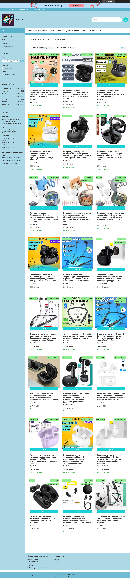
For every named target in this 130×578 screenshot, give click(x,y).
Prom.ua (74, 574)
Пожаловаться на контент (79, 576)
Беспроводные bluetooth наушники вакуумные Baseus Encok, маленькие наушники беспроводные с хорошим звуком (77, 519)
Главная (29, 31)
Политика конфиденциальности (97, 576)
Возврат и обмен (95, 31)
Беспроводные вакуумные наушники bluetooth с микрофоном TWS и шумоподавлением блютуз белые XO (41, 156)
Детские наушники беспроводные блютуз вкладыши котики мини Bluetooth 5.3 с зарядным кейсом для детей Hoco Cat (44, 217)
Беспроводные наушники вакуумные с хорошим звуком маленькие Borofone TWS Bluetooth (42, 519)
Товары (56, 559)
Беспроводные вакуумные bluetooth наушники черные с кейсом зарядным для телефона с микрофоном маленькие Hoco (77, 155)
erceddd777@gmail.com (13, 160)
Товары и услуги (40, 31)
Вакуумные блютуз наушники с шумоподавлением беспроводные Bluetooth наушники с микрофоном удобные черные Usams (76, 398)
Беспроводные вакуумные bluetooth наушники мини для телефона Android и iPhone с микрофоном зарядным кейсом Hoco (110, 156)
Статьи (84, 31)
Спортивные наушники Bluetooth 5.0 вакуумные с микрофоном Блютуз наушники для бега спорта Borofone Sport (110, 337)
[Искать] (119, 19)
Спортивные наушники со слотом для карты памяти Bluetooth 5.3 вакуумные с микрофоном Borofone (111, 519)
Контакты (60, 31)
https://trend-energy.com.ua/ (11, 157)
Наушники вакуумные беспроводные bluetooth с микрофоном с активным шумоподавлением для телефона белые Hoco (74, 459)
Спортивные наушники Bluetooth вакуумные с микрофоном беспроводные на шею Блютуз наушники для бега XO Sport (43, 337)
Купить (44, 85)
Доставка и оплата (72, 31)
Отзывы (5, 43)
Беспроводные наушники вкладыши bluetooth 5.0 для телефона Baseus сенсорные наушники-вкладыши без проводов (109, 459)
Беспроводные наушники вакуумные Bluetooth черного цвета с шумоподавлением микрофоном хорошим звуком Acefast (75, 94)
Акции (56, 561)
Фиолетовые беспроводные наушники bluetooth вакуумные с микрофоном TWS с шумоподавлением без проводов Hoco (44, 459)
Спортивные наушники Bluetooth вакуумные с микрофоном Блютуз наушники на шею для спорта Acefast (77, 337)
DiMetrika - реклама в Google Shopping (39, 568)
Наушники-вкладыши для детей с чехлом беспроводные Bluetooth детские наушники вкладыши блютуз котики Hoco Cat (77, 217)
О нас (52, 31)
